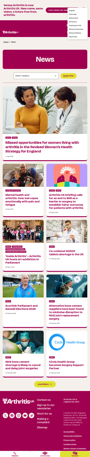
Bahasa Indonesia (76, 29)
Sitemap (42, 427)
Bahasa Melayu (75, 33)
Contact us (44, 399)
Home (6, 42)
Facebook (12, 415)
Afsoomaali (73, 18)
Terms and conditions (72, 436)
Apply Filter (68, 76)
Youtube (25, 415)
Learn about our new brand (61, 10)
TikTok (31, 415)
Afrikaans (73, 22)
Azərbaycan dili (75, 25)
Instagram (18, 415)
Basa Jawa (73, 37)
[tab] (15, 454)
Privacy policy (69, 440)
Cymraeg (72, 14)
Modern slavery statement (74, 449)
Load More (43, 384)
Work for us (44, 413)
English (72, 11)
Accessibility (68, 432)
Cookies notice (69, 444)
